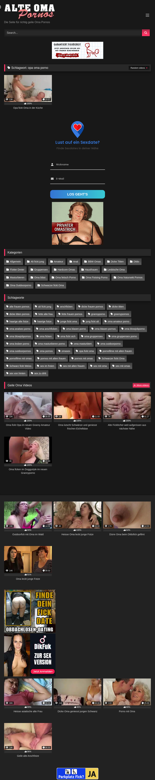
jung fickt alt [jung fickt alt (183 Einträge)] (92, 319)
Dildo (134, 261)
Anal (74, 261)
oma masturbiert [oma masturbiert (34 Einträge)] (83, 341)
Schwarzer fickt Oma (52, 283)
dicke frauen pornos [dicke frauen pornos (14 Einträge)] (92, 304)
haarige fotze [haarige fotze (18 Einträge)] (44, 319)
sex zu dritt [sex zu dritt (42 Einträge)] (40, 371)
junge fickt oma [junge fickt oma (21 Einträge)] (68, 319)
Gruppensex (40, 269)
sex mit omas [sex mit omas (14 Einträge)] (123, 364)
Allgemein (15, 261)
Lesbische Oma (114, 269)
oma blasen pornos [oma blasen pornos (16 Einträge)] (105, 327)
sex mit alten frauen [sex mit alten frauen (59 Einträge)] (74, 364)
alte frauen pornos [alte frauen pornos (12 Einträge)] (19, 304)
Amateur (58, 261)
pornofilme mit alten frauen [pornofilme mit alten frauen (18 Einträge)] (117, 349)
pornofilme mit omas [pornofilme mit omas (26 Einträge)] (20, 356)
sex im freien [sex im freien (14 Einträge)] (47, 364)
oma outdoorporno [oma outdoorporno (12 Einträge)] (111, 341)
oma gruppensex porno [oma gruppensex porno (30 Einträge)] (124, 334)
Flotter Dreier (17, 269)
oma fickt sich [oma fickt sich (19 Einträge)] (67, 334)
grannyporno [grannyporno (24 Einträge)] (98, 312)
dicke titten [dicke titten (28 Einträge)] (118, 304)
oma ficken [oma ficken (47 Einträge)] (46, 334)
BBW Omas (93, 261)
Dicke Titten (115, 261)
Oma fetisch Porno (65, 276)
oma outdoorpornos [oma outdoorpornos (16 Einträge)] (20, 349)
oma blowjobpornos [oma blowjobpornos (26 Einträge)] (20, 334)
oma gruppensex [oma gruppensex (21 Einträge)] (93, 334)
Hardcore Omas (66, 269)
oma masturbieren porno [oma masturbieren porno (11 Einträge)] (51, 341)
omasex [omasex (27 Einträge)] (66, 349)
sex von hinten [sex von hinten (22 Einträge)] (17, 371)
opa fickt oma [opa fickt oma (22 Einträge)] (86, 349)
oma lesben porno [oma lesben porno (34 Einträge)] (19, 341)
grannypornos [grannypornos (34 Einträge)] (121, 312)
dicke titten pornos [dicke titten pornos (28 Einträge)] (19, 312)
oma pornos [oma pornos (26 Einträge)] (46, 349)
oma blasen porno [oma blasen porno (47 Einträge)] (76, 327)
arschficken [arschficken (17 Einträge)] (66, 304)
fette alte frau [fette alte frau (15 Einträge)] (45, 312)
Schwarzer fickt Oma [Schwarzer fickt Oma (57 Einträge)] (113, 356)
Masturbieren (17, 276)
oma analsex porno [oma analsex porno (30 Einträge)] (19, 327)
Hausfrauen (90, 269)
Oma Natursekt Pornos (128, 276)
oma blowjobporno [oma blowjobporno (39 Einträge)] (135, 327)
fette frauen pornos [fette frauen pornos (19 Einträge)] (72, 312)
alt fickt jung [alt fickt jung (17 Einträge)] (44, 304)
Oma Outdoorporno (20, 283)
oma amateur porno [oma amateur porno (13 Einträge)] (118, 319)
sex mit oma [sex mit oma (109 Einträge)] (100, 364)
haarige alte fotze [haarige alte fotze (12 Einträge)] (18, 319)
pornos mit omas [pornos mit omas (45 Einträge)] (84, 356)
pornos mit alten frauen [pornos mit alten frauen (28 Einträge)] (53, 356)
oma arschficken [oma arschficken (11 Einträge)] (48, 327)
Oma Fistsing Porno (96, 276)
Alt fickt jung (37, 261)
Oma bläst (39, 276)
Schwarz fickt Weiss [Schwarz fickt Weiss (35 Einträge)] (20, 364)
